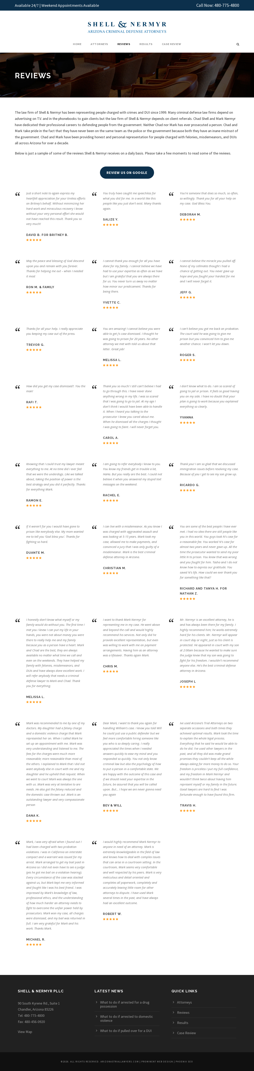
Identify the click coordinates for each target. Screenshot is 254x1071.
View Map (25, 1031)
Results (146, 44)
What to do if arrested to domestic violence (126, 1018)
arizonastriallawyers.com (120, 1061)
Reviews (123, 44)
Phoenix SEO (184, 1061)
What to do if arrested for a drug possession (124, 1004)
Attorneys (99, 44)
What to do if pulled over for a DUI (126, 1030)
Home (77, 44)
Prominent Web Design (157, 1061)
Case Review (171, 44)
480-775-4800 (226, 5)
